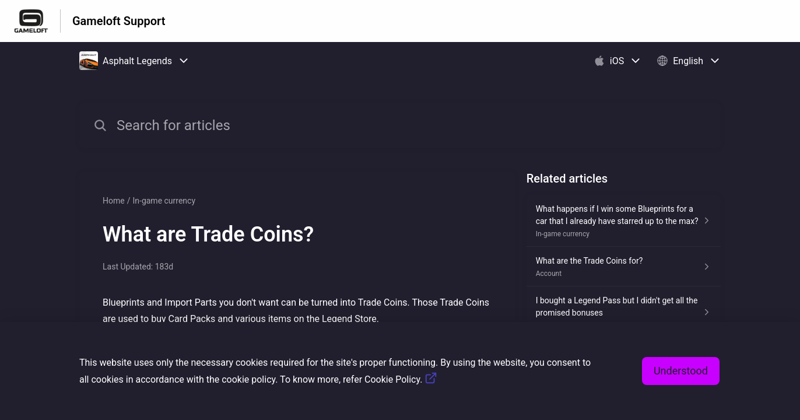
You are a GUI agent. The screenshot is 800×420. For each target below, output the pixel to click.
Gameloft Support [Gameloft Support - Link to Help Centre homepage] (118, 21)
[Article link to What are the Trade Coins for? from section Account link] (624, 266)
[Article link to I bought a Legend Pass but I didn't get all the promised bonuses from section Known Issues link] (624, 312)
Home (114, 200)
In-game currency (163, 200)
